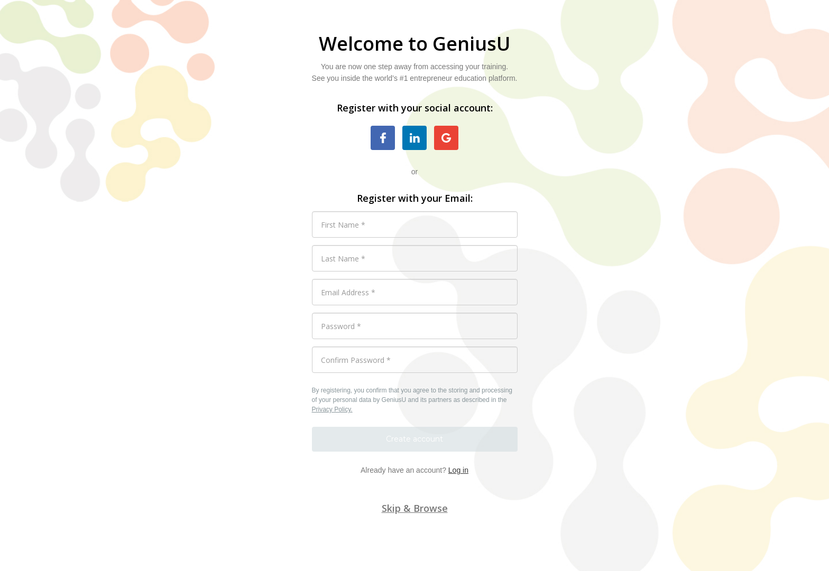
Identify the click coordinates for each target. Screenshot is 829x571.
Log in (458, 470)
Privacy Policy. (332, 409)
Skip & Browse (415, 508)
